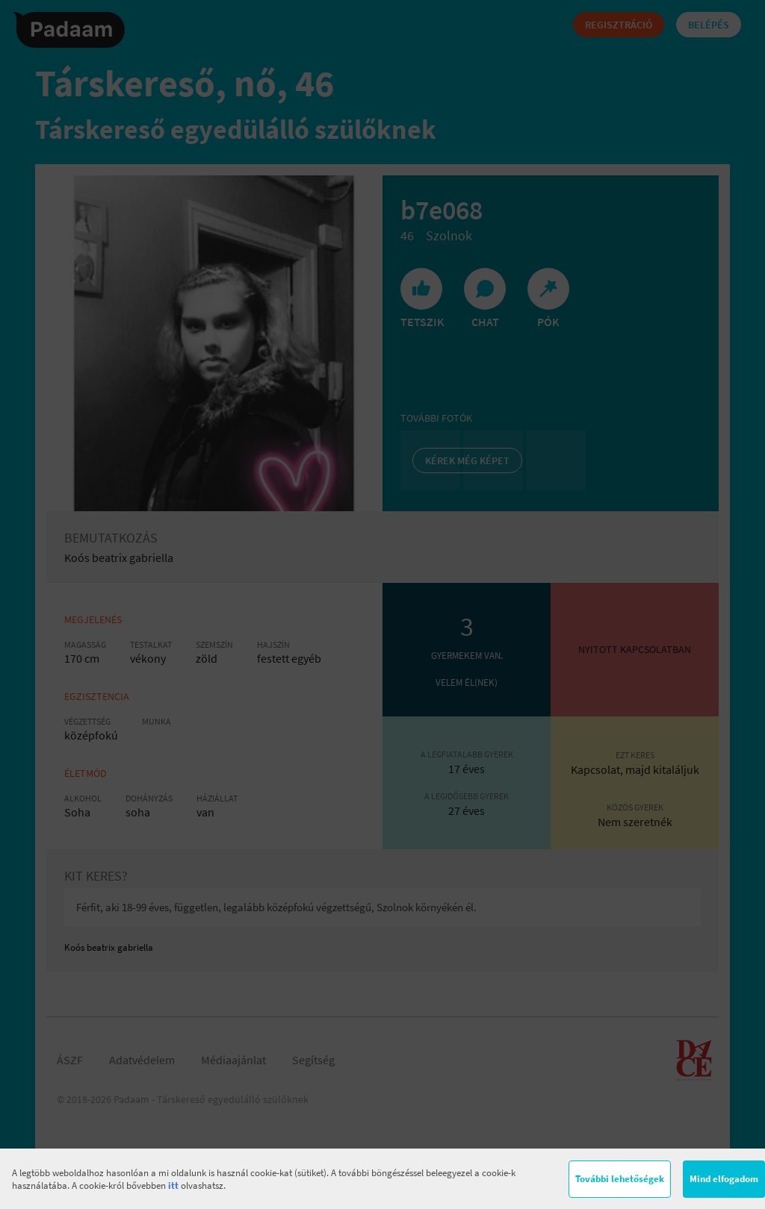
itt (173, 1185)
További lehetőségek (619, 1178)
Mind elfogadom (724, 1178)
